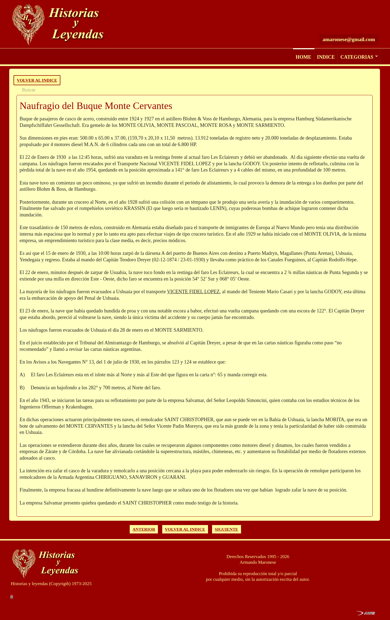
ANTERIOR (143, 529)
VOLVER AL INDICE (37, 80)
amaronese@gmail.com (349, 24)
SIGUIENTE (226, 529)
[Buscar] (327, 9)
